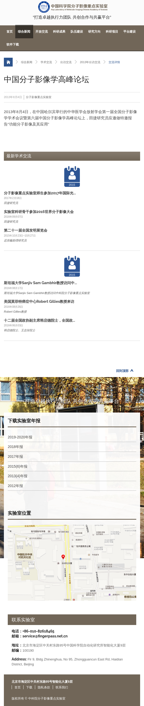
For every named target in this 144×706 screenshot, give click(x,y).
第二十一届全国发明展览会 (25, 230)
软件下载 (12, 44)
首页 (9, 31)
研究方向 (94, 31)
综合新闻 (24, 31)
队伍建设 (77, 31)
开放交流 (41, 31)
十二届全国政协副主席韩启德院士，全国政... (39, 320)
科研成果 (59, 31)
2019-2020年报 (20, 437)
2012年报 (15, 486)
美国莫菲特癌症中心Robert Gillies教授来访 (39, 301)
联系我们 (62, 687)
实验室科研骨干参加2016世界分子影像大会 (39, 212)
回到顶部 (122, 371)
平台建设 (129, 31)
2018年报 (15, 447)
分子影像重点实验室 (38, 97)
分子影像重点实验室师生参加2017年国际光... (40, 193)
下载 (29, 687)
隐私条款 (44, 687)
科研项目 (112, 31)
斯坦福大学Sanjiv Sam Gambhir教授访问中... (40, 283)
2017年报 (15, 456)
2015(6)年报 (17, 466)
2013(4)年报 (17, 476)
